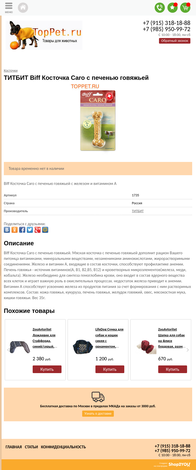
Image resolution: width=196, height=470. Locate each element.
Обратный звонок (174, 41)
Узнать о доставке (98, 413)
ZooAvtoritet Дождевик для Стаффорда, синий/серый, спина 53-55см (44, 340)
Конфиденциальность (63, 446)
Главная (14, 446)
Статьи (31, 446)
